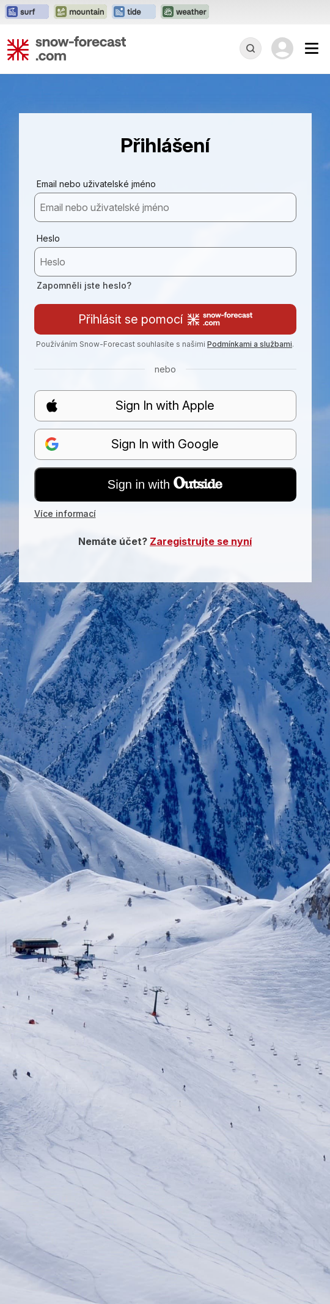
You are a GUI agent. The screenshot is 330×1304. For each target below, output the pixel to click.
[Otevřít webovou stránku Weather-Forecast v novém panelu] (185, 12)
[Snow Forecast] (66, 48)
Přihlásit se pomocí (165, 319)
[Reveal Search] (251, 48)
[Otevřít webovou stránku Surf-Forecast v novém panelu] (27, 12)
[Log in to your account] (282, 48)
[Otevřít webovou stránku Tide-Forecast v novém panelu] (134, 12)
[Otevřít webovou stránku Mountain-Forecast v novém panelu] (80, 12)
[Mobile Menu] (312, 48)
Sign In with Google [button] (132, 444)
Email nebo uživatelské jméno (96, 184)
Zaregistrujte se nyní (201, 541)
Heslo (48, 238)
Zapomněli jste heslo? (84, 285)
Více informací (65, 513)
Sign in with (165, 483)
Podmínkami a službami (249, 344)
